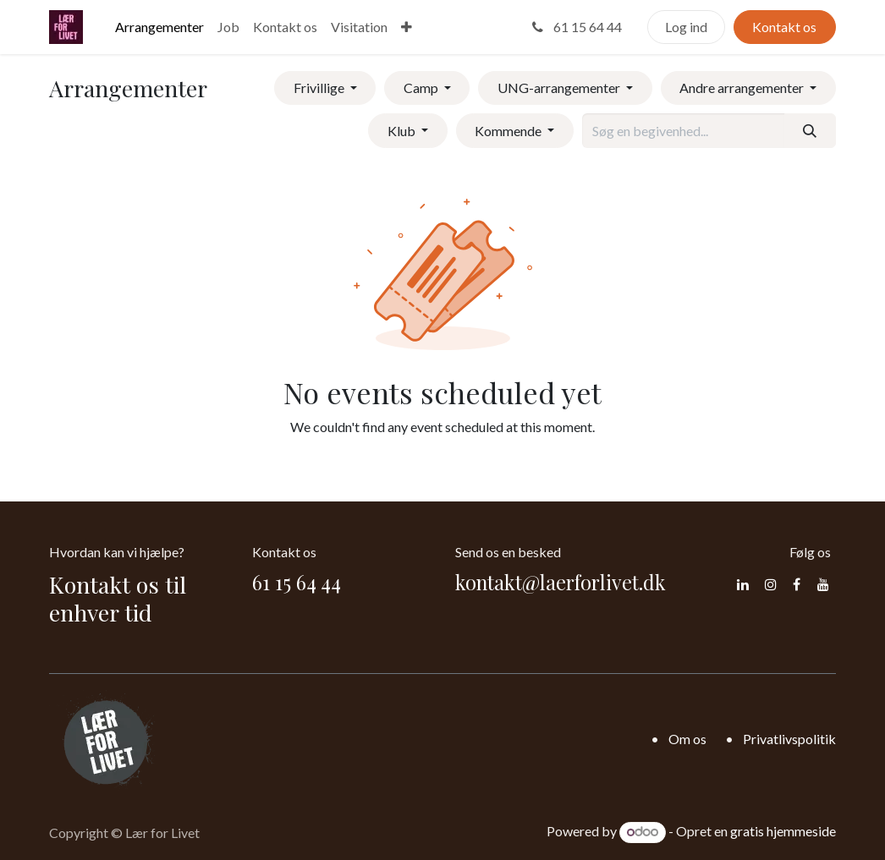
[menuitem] (159, 27)
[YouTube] (823, 584)
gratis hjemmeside (783, 831)
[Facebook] (797, 584)
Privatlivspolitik (789, 739)
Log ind (686, 27)
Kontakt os (784, 27)
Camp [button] (422, 87)
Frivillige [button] (320, 87)
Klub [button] (403, 131)
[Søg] (810, 130)
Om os (687, 739)
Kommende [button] (509, 131)
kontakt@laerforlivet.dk (560, 582)
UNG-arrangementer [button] (560, 87)
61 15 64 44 (575, 27)
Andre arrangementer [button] (742, 87)
